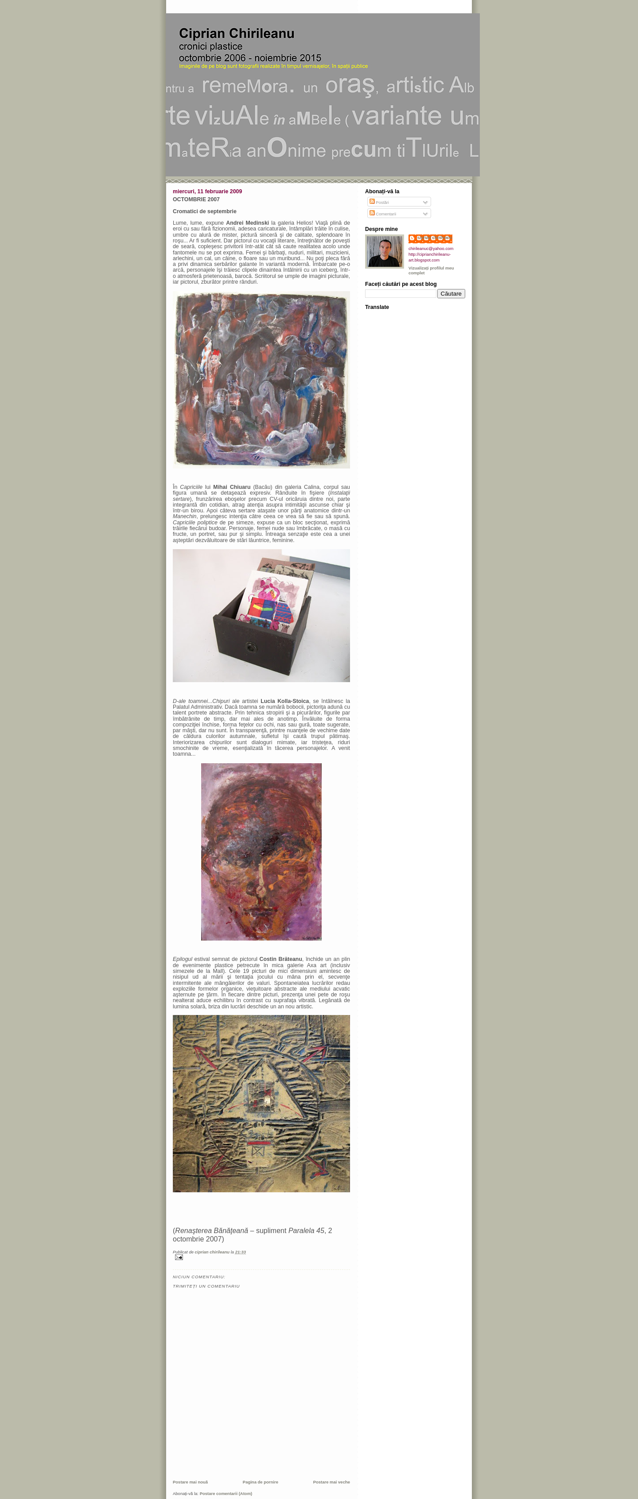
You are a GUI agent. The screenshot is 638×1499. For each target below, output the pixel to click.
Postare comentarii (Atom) (226, 1493)
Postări (379, 202)
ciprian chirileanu (434, 237)
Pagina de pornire (260, 1481)
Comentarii (383, 213)
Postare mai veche (331, 1481)
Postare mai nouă (190, 1481)
